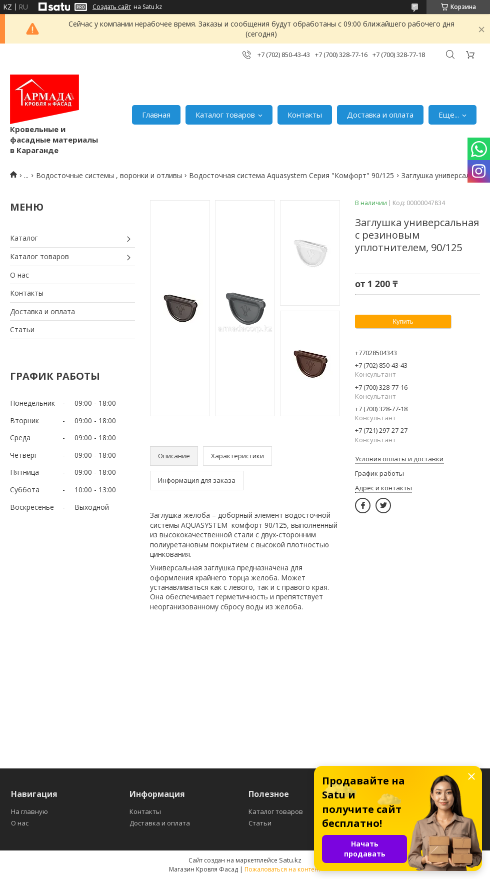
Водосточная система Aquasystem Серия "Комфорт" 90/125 (291, 175)
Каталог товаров (225, 115)
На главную (29, 811)
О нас (19, 275)
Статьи (22, 329)
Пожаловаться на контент (282, 869)
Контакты (305, 115)
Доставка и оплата (380, 115)
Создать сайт (111, 7)
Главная (156, 115)
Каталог (24, 238)
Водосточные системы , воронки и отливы (109, 175)
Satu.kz (290, 859)
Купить (402, 321)
